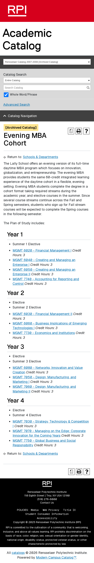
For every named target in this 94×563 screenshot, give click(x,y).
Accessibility (47, 518)
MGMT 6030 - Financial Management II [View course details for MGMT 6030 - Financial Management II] (42, 314)
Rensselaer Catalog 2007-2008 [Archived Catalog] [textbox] (31, 62)
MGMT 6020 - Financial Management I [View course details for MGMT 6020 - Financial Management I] (42, 250)
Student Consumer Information (47, 514)
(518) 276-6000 (47, 499)
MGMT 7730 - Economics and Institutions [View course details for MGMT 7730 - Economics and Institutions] (44, 333)
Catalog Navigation (22, 116)
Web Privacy (51, 510)
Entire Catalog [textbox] (12, 80)
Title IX (69, 510)
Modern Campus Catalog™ (56, 557)
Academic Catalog (27, 39)
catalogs (18, 553)
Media (35, 510)
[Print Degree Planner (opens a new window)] (71, 131)
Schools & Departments (40, 157)
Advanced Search (16, 104)
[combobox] (47, 62)
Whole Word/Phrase (23, 94)
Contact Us (47, 502)
